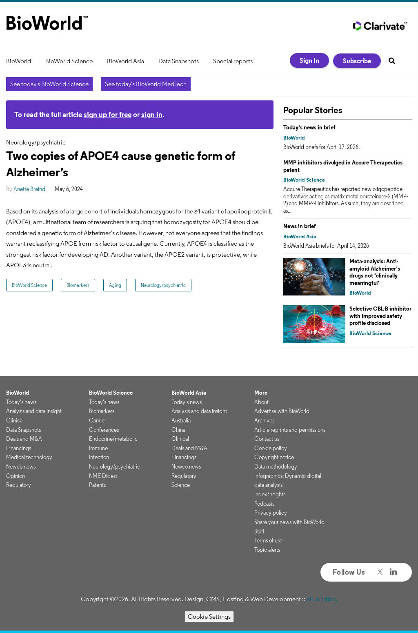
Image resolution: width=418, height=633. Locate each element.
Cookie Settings (209, 616)
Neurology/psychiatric (163, 285)
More (260, 392)
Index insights (269, 494)
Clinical (15, 420)
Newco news (21, 466)
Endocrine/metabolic (113, 438)
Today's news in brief (309, 127)
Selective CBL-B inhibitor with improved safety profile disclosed (380, 315)
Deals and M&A (24, 438)
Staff (259, 531)
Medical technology (29, 457)
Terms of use (268, 540)
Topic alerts (267, 549)
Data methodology (275, 466)
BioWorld (18, 61)
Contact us (266, 438)
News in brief (299, 226)
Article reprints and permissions (289, 429)
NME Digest (103, 476)
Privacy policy (270, 512)
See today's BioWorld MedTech (146, 84)
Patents (97, 485)
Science (180, 485)
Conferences (104, 429)
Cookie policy (270, 448)
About (261, 402)
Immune (98, 448)
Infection (99, 457)
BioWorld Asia (125, 61)
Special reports (233, 61)
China (178, 429)
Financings (18, 448)
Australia (181, 420)
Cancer (97, 420)
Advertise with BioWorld (281, 411)
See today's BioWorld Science (49, 84)
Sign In (309, 60)
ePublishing (322, 599)
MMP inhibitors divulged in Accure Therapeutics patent (342, 166)
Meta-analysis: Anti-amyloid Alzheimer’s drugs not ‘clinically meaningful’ (374, 272)
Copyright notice (274, 457)
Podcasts (264, 503)
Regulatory (18, 485)
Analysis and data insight (34, 411)
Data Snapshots (178, 61)
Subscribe (357, 61)
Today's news (21, 402)
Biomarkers (78, 285)
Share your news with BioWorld (289, 522)
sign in (151, 114)
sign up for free (107, 114)
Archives (264, 420)
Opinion (15, 476)
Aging (115, 285)
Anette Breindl (30, 189)
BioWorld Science (69, 61)
